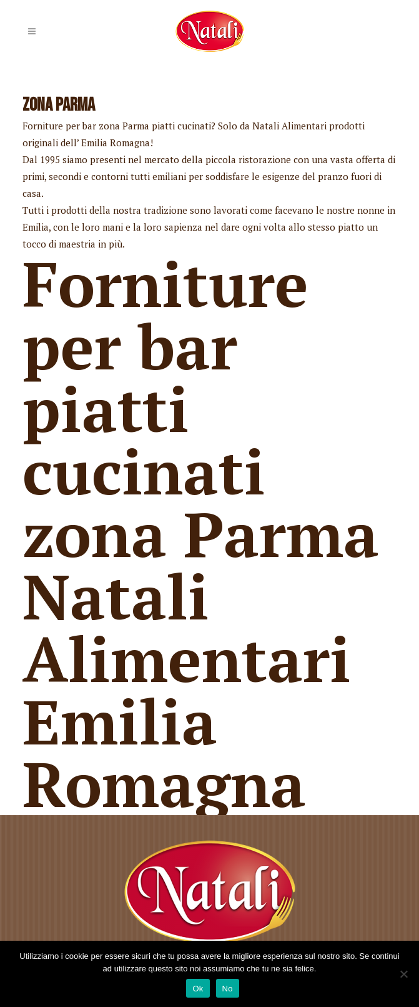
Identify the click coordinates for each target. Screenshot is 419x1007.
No (227, 988)
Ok (197, 988)
